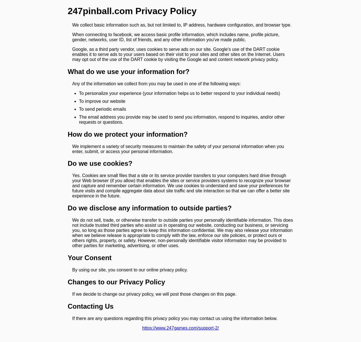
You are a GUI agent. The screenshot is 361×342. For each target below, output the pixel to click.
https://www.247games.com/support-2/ (180, 328)
